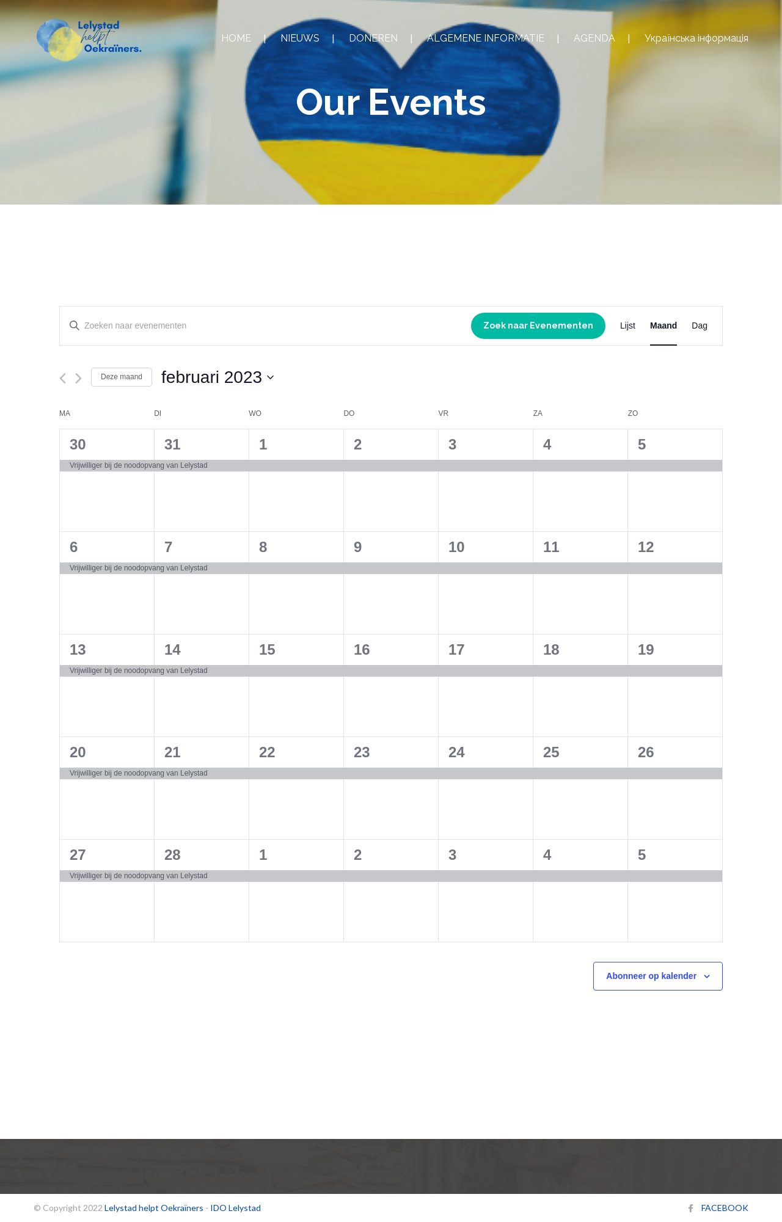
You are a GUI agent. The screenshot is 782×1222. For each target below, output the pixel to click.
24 (456, 752)
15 (267, 649)
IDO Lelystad (235, 1207)
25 (551, 752)
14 (172, 649)
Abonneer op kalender (651, 976)
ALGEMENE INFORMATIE (485, 38)
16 (362, 649)
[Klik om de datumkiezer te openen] (217, 377)
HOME (236, 38)
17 (456, 649)
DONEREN (373, 38)
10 (456, 547)
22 (267, 752)
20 (78, 752)
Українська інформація (696, 38)
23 (362, 752)
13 (78, 649)
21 (172, 752)
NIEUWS (300, 38)
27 (78, 854)
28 (172, 854)
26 (646, 752)
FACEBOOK (724, 1207)
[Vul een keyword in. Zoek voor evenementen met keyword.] (265, 326)
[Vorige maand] (62, 378)
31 (172, 444)
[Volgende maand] (78, 378)
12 (646, 547)
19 (646, 649)
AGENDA (594, 38)
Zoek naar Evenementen (538, 325)
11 (551, 547)
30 (78, 444)
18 (551, 649)
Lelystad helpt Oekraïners (153, 1207)
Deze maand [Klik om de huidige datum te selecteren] (121, 377)
